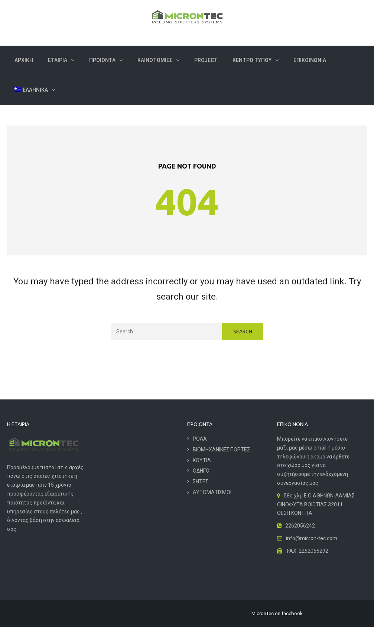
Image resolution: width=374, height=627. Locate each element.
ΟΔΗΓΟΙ (202, 471)
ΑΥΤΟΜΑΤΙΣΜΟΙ (212, 492)
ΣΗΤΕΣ (200, 481)
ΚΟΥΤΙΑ (202, 460)
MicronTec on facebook (277, 613)
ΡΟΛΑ (200, 439)
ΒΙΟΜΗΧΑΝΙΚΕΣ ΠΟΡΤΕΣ (221, 450)
